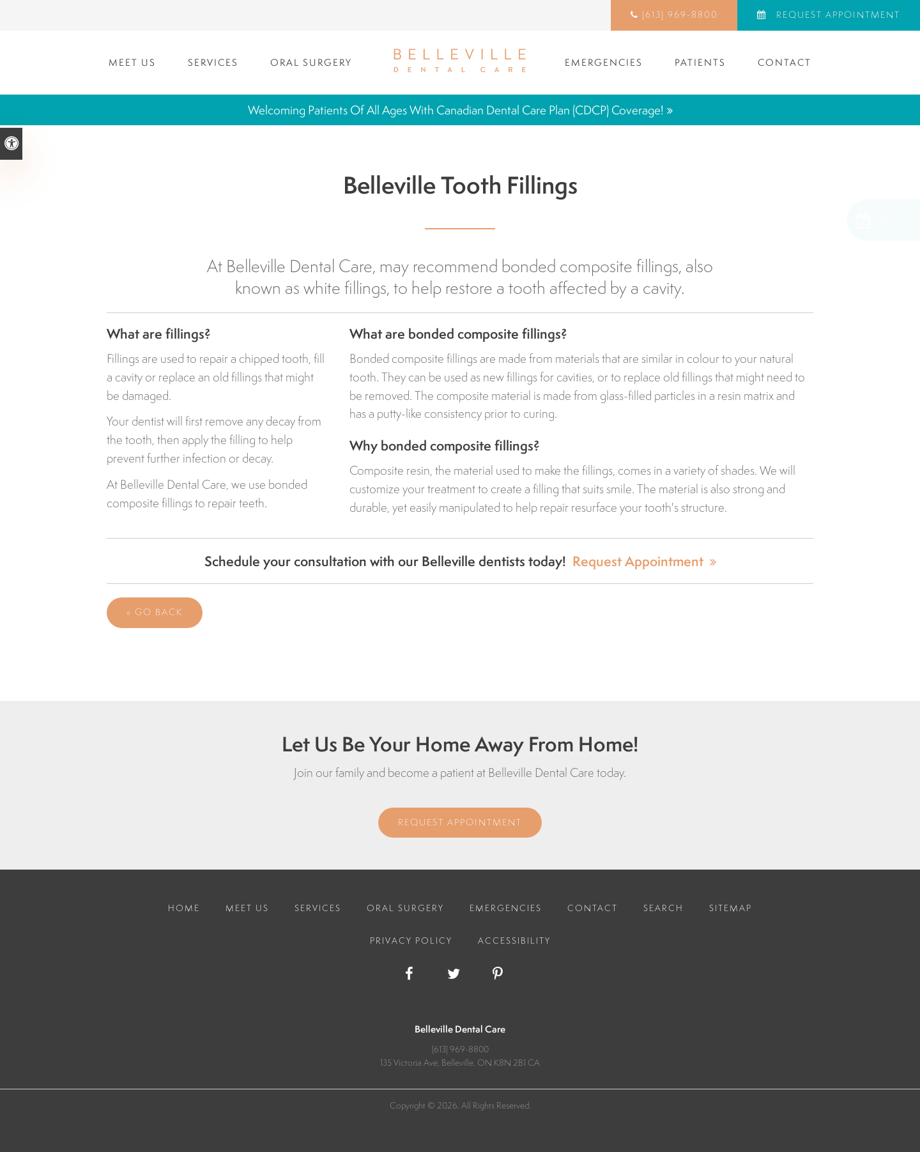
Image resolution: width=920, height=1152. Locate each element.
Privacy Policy (411, 940)
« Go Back (154, 612)
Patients (700, 62)
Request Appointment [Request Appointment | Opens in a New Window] (836, 14)
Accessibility (514, 940)
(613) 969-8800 (680, 14)
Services (213, 62)
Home (184, 908)
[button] (837, 220)
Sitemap (730, 908)
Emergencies (604, 62)
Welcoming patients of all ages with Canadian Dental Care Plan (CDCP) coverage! (456, 110)
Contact (784, 62)
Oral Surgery (311, 62)
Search (663, 908)
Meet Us (132, 62)
